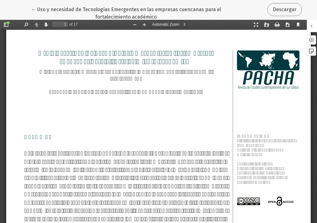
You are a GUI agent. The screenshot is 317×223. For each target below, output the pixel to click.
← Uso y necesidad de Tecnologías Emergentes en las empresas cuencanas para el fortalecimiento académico (126, 13)
